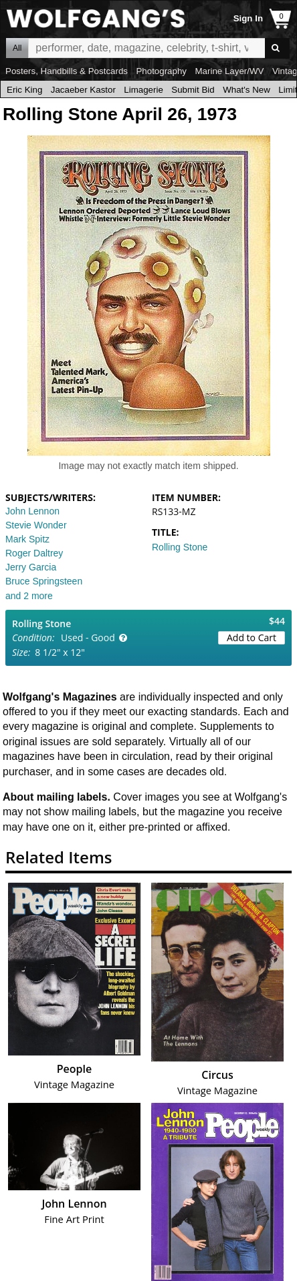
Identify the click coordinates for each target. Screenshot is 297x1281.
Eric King (24, 90)
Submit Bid (192, 90)
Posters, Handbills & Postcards (66, 71)
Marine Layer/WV (229, 71)
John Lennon (32, 511)
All (17, 48)
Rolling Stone (179, 547)
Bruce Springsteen (43, 581)
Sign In (248, 18)
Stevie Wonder (36, 525)
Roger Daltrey (34, 553)
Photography (161, 71)
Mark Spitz (27, 539)
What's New (246, 90)
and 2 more (29, 595)
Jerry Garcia (30, 567)
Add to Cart (251, 637)
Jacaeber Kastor (83, 90)
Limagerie (143, 90)
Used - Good (88, 637)
